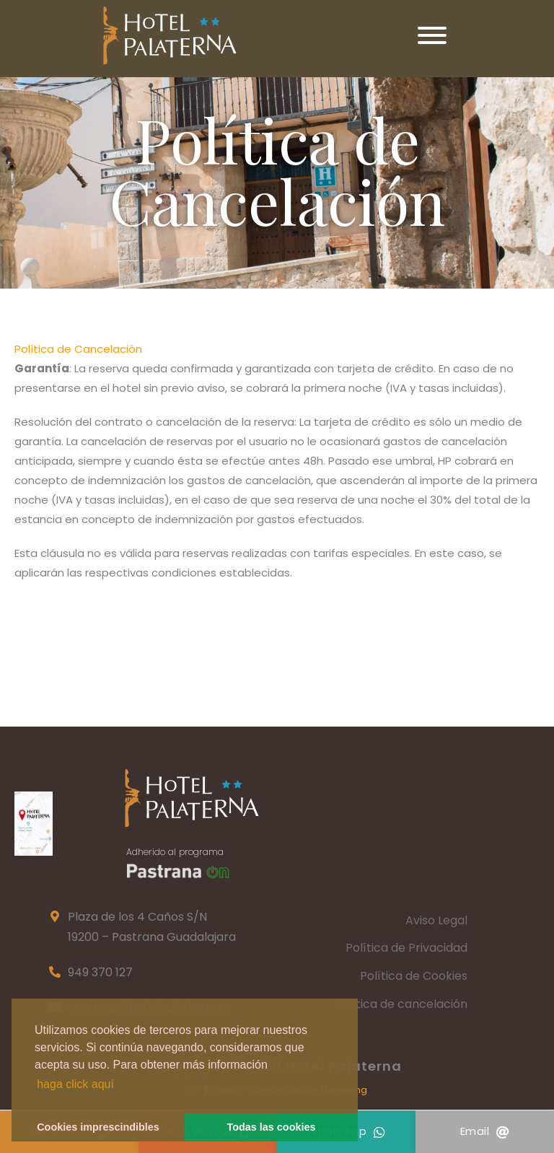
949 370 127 (100, 972)
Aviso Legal (436, 920)
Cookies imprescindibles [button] (98, 1127)
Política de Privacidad (406, 947)
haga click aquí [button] (75, 1084)
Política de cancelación (401, 1004)
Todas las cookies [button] (271, 1127)
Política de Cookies (413, 976)
